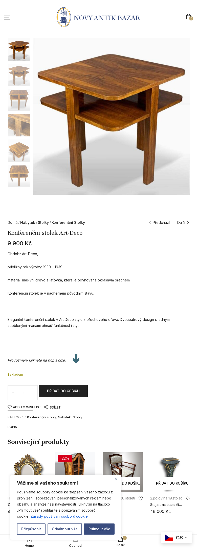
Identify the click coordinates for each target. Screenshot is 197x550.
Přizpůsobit (31, 529)
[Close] (116, 479)
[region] (65, 507)
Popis (12, 427)
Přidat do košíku (63, 391)
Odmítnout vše (65, 529)
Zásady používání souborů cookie (59, 516)
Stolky (43, 222)
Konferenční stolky (68, 222)
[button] (189, 17)
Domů (12, 222)
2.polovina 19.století (166, 498)
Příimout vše (99, 529)
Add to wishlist (27, 407)
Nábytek (27, 222)
